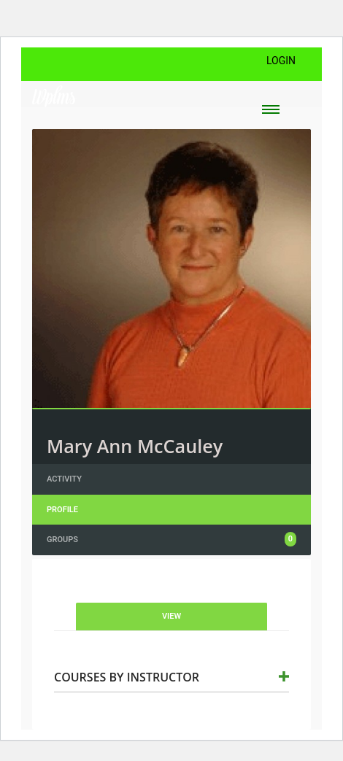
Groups (171, 539)
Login (281, 60)
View (171, 616)
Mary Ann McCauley (135, 445)
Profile (62, 509)
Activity (64, 479)
